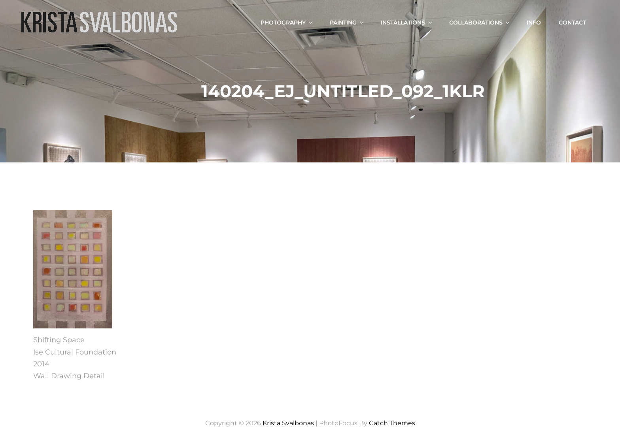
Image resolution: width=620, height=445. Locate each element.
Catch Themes (392, 423)
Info (534, 22)
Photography (287, 22)
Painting (347, 22)
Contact (572, 22)
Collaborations (480, 22)
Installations (407, 22)
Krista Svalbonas (288, 423)
